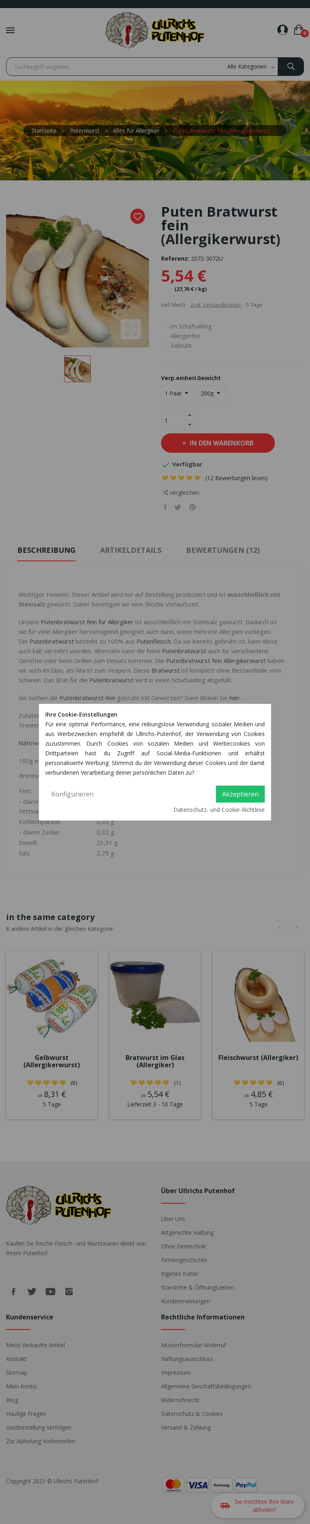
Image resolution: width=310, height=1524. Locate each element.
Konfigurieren (72, 794)
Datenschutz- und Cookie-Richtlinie (219, 809)
